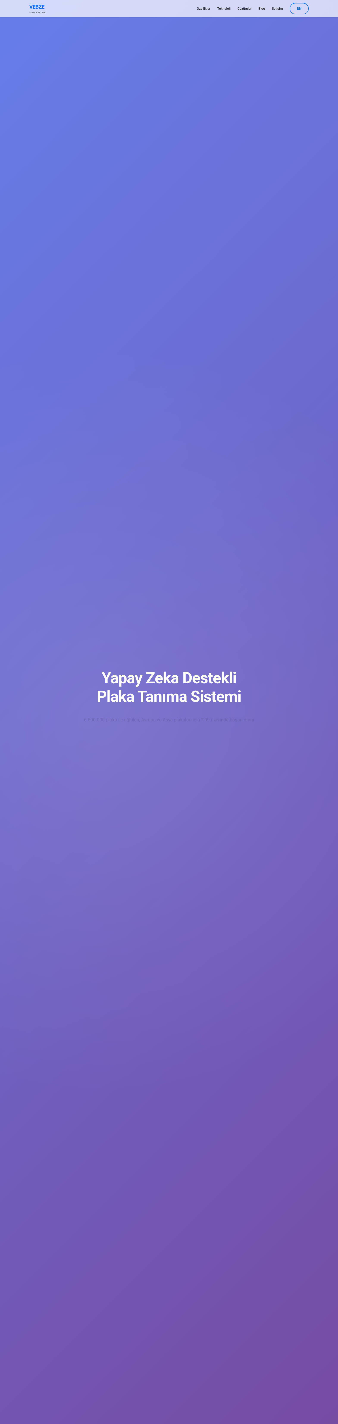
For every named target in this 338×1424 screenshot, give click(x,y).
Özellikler (203, 9)
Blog (261, 9)
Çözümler (245, 9)
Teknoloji (224, 9)
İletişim (277, 9)
